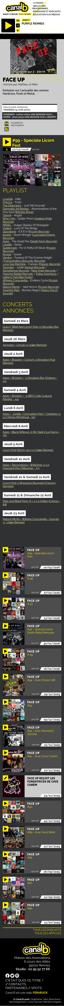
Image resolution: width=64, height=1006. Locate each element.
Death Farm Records (43, 241)
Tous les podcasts (47, 930)
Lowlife (7, 244)
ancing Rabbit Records (19, 274)
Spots (36, 988)
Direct (26, 20)
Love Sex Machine (14, 264)
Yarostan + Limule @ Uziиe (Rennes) (25, 345)
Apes (6, 241)
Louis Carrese (35, 1002)
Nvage (7, 254)
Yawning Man (11, 290)
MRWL (7, 225)
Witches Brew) (24, 212)
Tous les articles (48, 933)
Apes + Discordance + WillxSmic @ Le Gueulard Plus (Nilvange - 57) (26, 466)
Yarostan (8, 267)
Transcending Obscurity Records (24, 261)
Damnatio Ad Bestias (16, 208)
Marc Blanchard (52, 999)
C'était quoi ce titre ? (24, 980)
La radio (38, 3)
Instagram (17, 125)
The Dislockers (12, 205)
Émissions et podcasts (47, 11)
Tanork (7, 215)
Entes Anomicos (46, 274)
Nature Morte (11, 287)
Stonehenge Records (16, 270)
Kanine (7, 235)
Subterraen (10, 248)
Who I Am (9, 218)
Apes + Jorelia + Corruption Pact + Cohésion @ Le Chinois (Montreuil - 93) (32, 415)
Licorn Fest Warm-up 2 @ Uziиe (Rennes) (28, 450)
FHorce (7, 202)
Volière (7, 228)
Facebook (17, 123)
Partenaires (16, 988)
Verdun (7, 257)
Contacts (17, 984)
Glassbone (9, 231)
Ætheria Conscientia (15, 280)
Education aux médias (46, 14)
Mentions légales (52, 1002)
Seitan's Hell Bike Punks (17, 277)
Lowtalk (8, 199)
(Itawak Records (35, 267)
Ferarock (40, 992)
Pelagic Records (49, 264)
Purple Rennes (33, 23)
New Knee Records (44, 270)
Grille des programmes (40, 7)
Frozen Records (39, 231)
